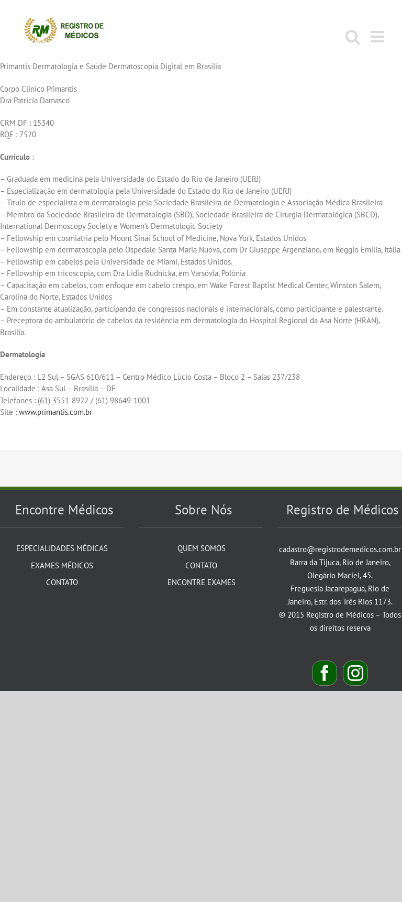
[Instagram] (355, 673)
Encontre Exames (202, 582)
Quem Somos (201, 548)
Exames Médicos (62, 565)
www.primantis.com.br (55, 412)
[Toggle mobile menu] (378, 37)
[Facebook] (324, 673)
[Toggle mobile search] (352, 37)
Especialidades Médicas (62, 548)
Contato (62, 582)
